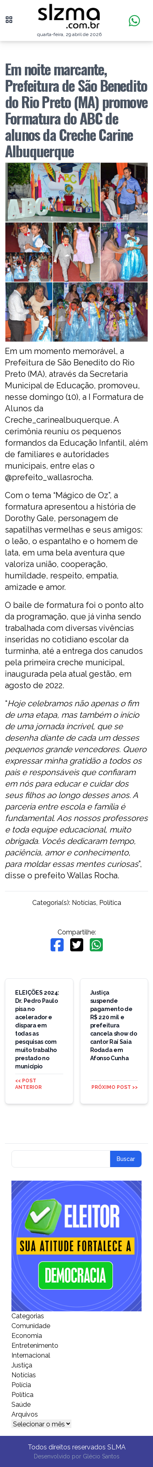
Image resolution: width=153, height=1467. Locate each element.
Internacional (30, 1355)
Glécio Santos (101, 1456)
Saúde (21, 1404)
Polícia (21, 1385)
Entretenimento (34, 1345)
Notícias (84, 903)
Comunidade (30, 1326)
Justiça (21, 1365)
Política (110, 903)
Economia (26, 1336)
